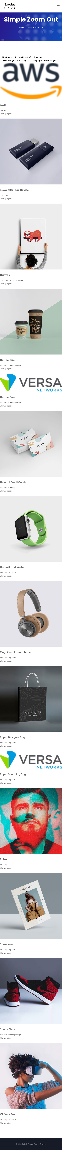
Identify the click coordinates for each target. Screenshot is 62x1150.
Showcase (6, 944)
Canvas (5, 275)
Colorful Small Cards (13, 482)
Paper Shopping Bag (13, 774)
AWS (3, 105)
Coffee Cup (7, 360)
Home (21, 27)
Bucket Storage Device (14, 190)
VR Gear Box (7, 1114)
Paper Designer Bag (12, 737)
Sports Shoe (7, 1029)
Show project (5, 113)
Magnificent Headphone (15, 652)
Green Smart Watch (12, 567)
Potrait (4, 859)
